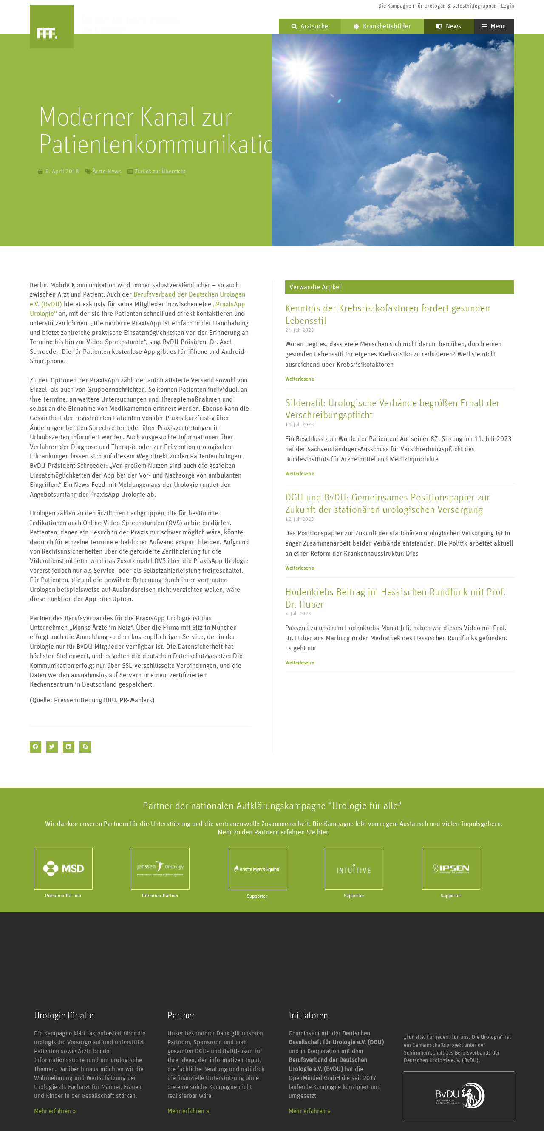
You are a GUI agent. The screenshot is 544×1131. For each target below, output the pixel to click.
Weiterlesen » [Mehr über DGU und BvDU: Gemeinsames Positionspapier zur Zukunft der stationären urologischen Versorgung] (299, 568)
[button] (35, 747)
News (448, 26)
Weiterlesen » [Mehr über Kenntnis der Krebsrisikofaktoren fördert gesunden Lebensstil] (299, 379)
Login (507, 6)
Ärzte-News (107, 172)
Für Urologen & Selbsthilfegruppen (456, 6)
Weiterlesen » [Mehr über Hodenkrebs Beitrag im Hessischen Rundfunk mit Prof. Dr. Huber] (299, 662)
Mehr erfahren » (55, 1111)
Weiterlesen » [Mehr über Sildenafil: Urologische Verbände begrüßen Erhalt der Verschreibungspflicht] (299, 473)
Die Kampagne (394, 6)
